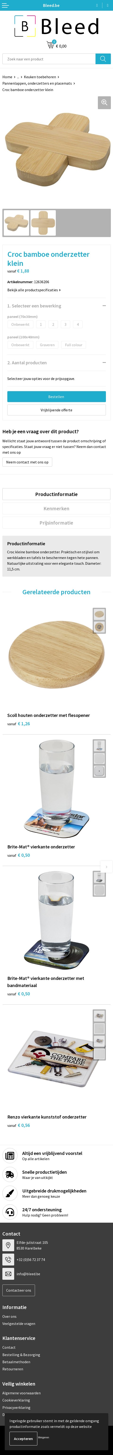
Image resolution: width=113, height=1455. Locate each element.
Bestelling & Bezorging (21, 1354)
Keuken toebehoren (40, 76)
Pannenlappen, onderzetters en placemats (37, 83)
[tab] (56, 494)
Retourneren (12, 1369)
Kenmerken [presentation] (56, 508)
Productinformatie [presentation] (56, 494)
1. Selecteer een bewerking (34, 306)
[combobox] (49, 59)
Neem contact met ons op (27, 462)
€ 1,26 (18, 723)
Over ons (9, 1316)
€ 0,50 (18, 855)
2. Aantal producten (27, 362)
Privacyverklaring (16, 1407)
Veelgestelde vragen (18, 1323)
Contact (9, 1347)
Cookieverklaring (16, 1400)
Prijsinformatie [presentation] (56, 522)
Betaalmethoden (16, 1361)
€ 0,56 (18, 1125)
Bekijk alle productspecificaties (34, 289)
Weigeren (43, 1437)
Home (7, 76)
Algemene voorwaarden (21, 1393)
